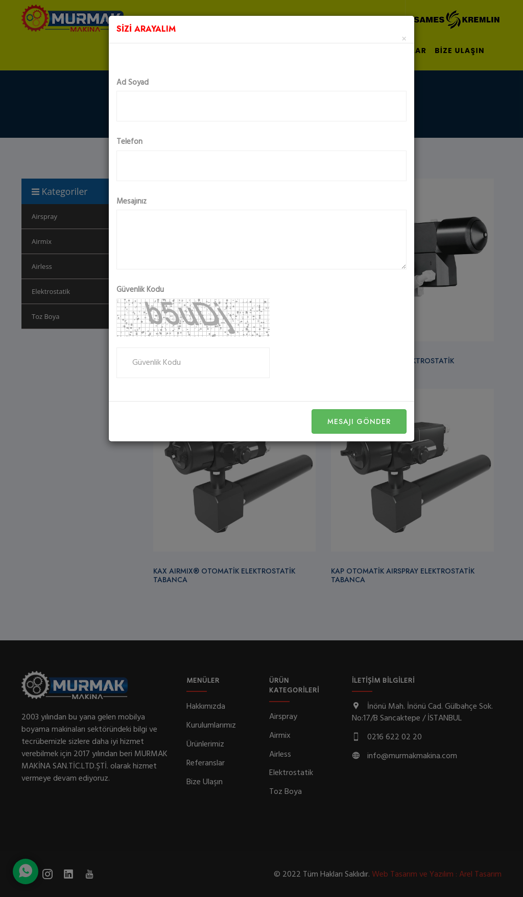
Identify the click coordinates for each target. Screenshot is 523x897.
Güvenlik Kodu (140, 290)
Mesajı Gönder (359, 421)
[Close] (404, 39)
